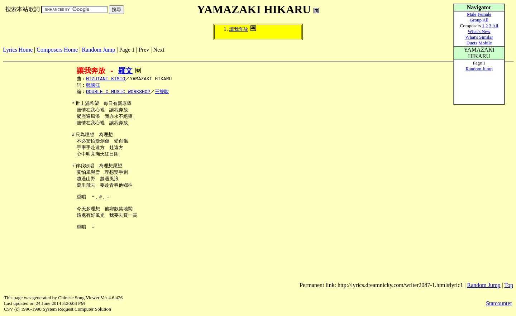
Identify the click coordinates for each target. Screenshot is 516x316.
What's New (479, 31)
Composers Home (57, 50)
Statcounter (499, 303)
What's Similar (479, 37)
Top (508, 285)
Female (484, 14)
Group (476, 20)
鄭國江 (93, 86)
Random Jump (98, 50)
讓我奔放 (238, 29)
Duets (471, 43)
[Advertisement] (133, 55)
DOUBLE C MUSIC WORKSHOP (118, 93)
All (486, 20)
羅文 (125, 71)
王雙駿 (162, 93)
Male (472, 14)
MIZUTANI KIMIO (105, 79)
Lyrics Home (18, 50)
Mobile (485, 43)
